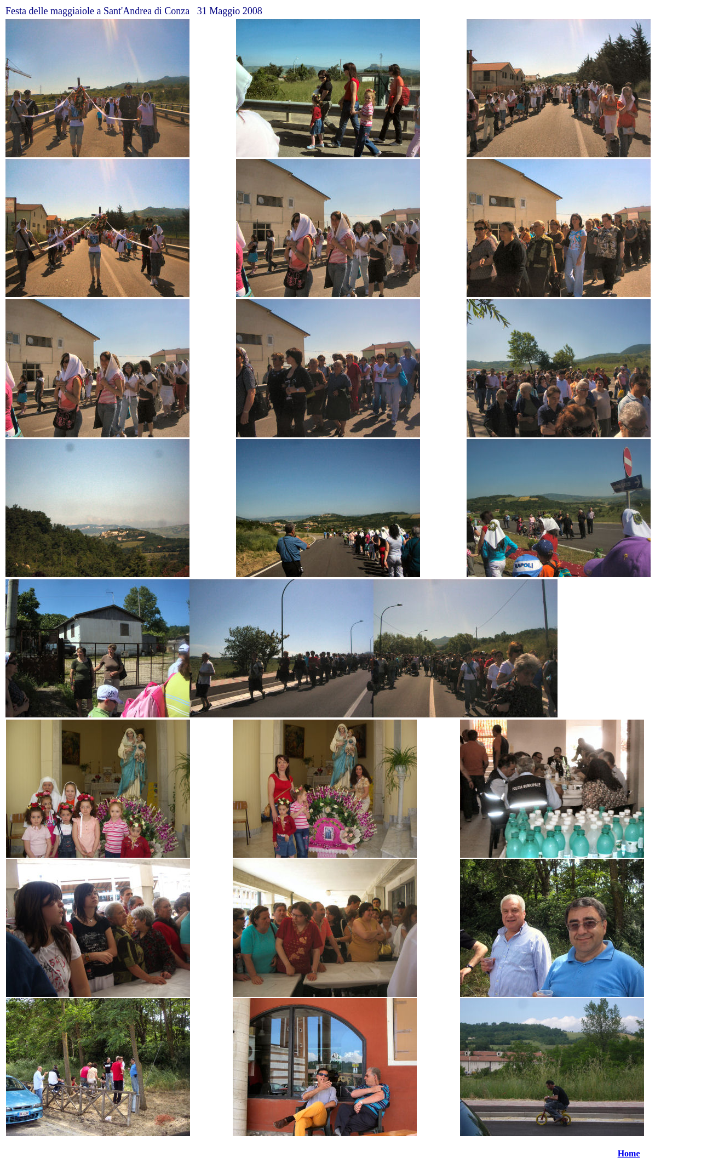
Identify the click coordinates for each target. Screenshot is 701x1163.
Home (629, 1153)
